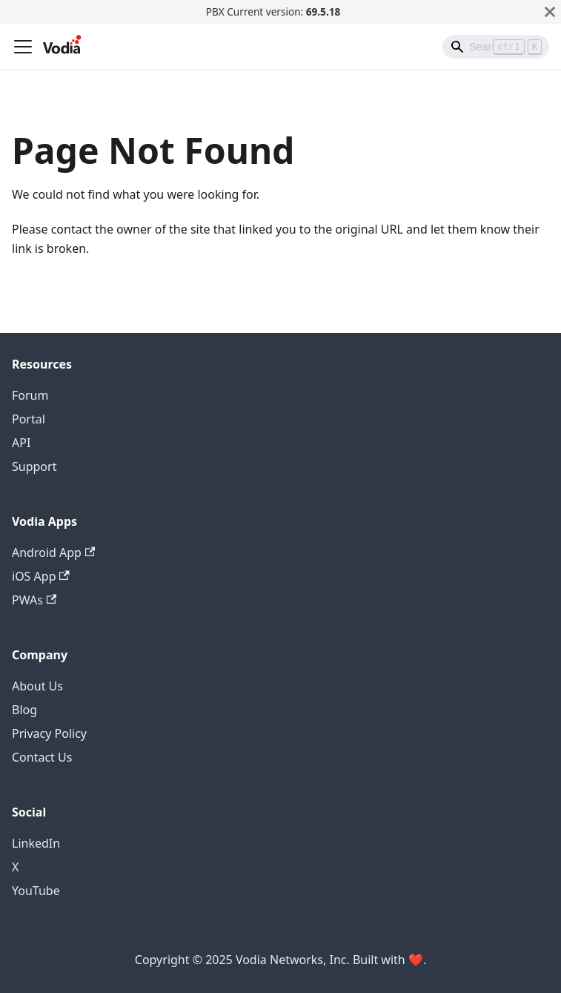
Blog (24, 710)
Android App (53, 552)
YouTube (36, 891)
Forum (30, 395)
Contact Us (42, 757)
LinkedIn (36, 843)
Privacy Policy (49, 733)
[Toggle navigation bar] (23, 47)
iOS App (41, 576)
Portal (28, 419)
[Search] (495, 47)
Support (34, 466)
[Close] (550, 12)
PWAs (34, 600)
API (21, 443)
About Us (37, 686)
